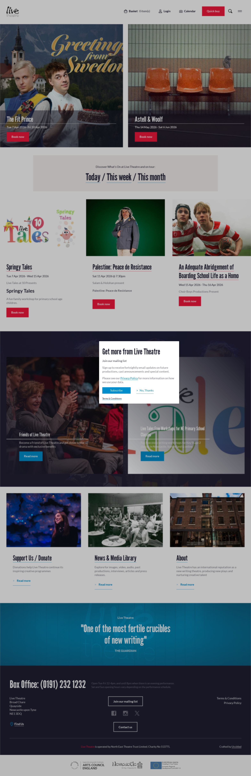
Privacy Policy (129, 378)
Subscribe (116, 390)
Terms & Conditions (112, 398)
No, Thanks (147, 390)
